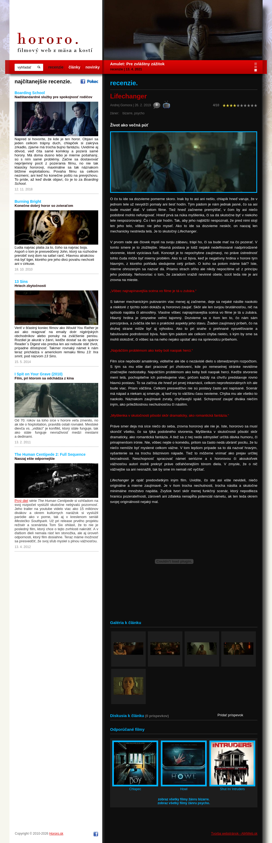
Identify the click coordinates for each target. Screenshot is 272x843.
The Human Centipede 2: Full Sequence (50, 454)
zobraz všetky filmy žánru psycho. (184, 803)
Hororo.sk (56, 833)
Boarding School (30, 93)
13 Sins (21, 281)
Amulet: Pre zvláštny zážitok (137, 63)
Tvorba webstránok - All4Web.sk (234, 833)
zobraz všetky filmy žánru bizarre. (183, 799)
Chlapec (135, 789)
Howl (184, 789)
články (74, 67)
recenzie (55, 67)
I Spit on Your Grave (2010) (39, 374)
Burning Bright (28, 201)
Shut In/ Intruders (232, 789)
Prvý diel (21, 501)
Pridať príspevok (230, 715)
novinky (93, 67)
